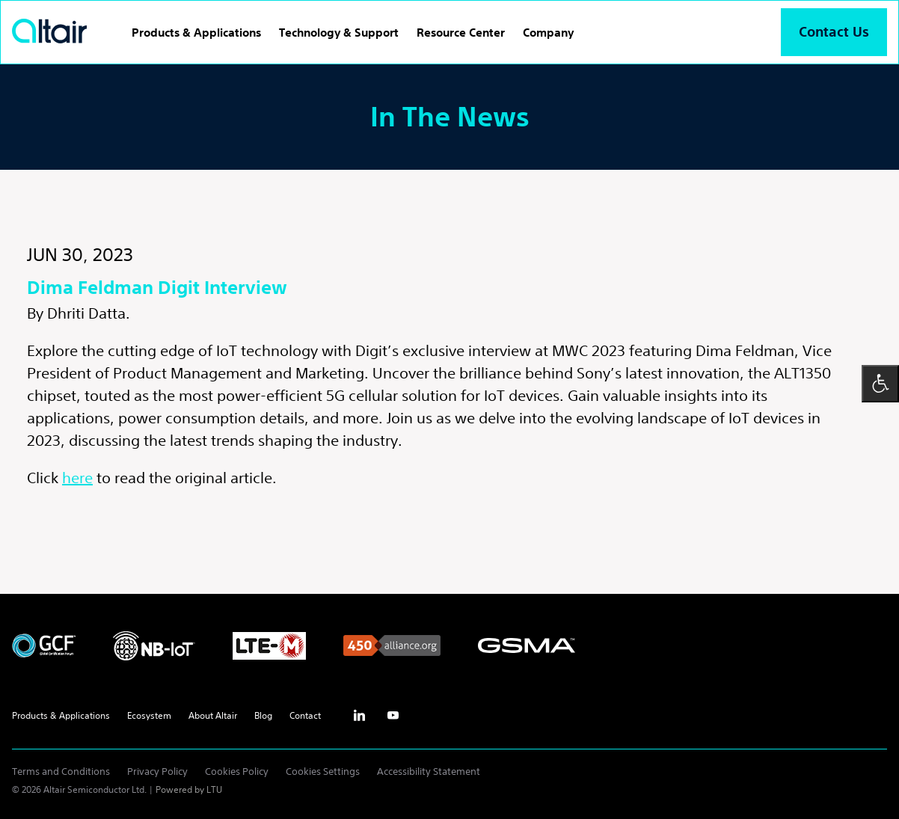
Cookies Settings (323, 771)
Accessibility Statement (428, 771)
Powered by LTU (189, 789)
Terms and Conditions (61, 771)
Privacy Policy (157, 771)
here (77, 477)
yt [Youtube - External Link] (392, 715)
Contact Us (834, 31)
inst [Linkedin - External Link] (359, 715)
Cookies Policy (237, 771)
